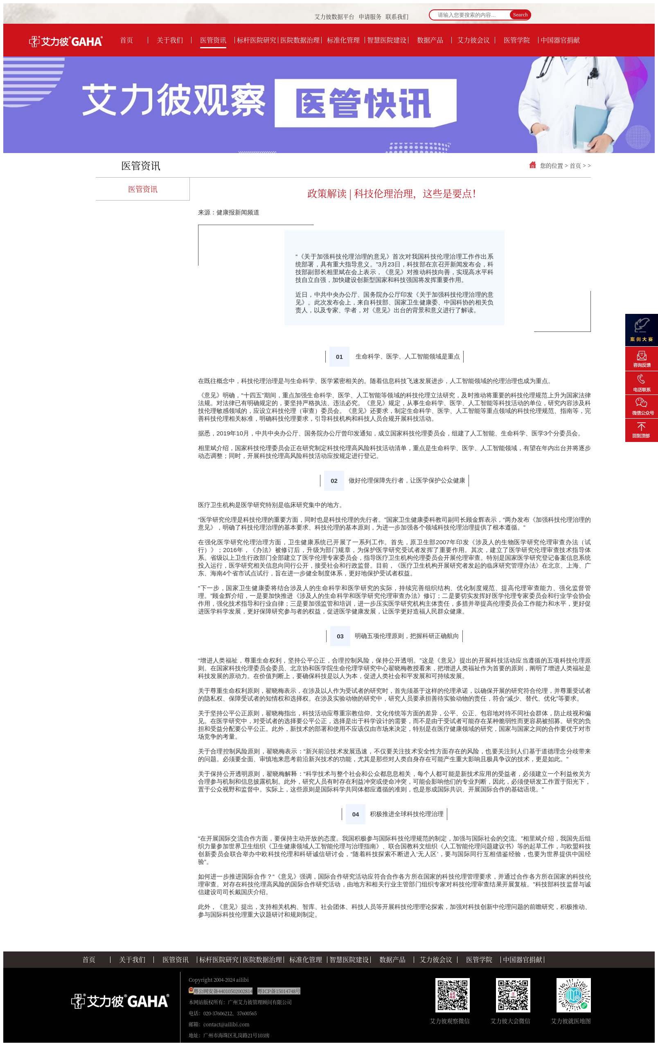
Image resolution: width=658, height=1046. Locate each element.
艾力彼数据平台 (334, 16)
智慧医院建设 (349, 959)
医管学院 (479, 959)
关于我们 (132, 959)
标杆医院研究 (219, 959)
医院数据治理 (262, 959)
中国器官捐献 (522, 959)
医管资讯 (140, 165)
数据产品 (392, 959)
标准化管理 (305, 959)
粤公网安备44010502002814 (223, 990)
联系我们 (396, 16)
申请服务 (369, 16)
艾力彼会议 (435, 959)
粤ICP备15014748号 (278, 990)
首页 (575, 165)
